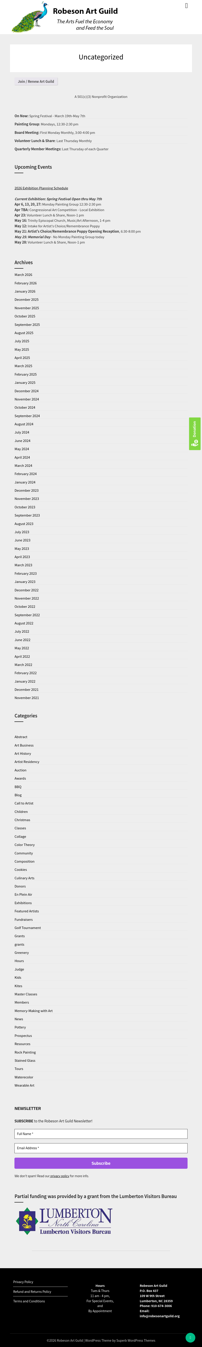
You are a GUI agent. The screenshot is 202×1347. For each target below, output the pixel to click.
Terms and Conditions (29, 1301)
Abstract (20, 736)
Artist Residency (26, 761)
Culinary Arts (24, 878)
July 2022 (21, 631)
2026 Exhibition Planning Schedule (41, 188)
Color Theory (24, 844)
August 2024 (23, 424)
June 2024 (22, 440)
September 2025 (27, 324)
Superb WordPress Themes (135, 1340)
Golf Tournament (27, 927)
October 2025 (24, 316)
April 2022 (22, 656)
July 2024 (21, 432)
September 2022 (27, 614)
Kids (17, 977)
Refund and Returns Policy (32, 1291)
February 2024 (25, 473)
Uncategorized (101, 56)
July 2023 (21, 531)
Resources (22, 1043)
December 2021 (26, 689)
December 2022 (26, 590)
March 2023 (23, 565)
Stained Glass (24, 1060)
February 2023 (25, 573)
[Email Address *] (100, 1148)
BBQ (17, 786)
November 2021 (26, 697)
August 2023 (23, 523)
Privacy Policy (23, 1282)
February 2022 (25, 672)
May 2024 (21, 448)
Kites (18, 985)
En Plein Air (23, 894)
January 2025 (24, 382)
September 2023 (27, 515)
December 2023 (26, 490)
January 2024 (24, 482)
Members (21, 1002)
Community (23, 853)
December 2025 (26, 299)
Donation (194, 434)
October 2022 (24, 606)
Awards (20, 778)
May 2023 (21, 548)
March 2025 (23, 365)
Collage (20, 836)
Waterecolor (23, 1077)
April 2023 (22, 556)
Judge (19, 969)
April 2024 (22, 457)
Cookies (20, 869)
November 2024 (26, 399)
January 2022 (24, 681)
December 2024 (26, 390)
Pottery (20, 1027)
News (18, 1018)
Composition (24, 861)
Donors (20, 886)
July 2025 (21, 341)
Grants (19, 935)
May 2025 (21, 349)
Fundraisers (23, 919)
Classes (20, 828)
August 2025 (23, 332)
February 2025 (25, 374)
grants (19, 944)
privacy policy (59, 1176)
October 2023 (24, 507)
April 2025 (22, 357)
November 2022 (26, 598)
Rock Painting (25, 1052)
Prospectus (23, 1035)
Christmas (22, 819)
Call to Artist (23, 803)
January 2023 (24, 581)
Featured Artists (26, 911)
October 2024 (24, 407)
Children (21, 811)
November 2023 (26, 498)
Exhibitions (23, 902)
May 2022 (21, 648)
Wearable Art (24, 1085)
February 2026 (25, 283)
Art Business (24, 745)
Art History (22, 753)
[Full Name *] (100, 1134)
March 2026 (23, 274)
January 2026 (24, 291)
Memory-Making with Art (33, 1010)
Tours (18, 1068)
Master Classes (25, 994)
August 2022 (23, 623)
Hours (19, 960)
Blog (18, 794)
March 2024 (23, 465)
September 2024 (27, 415)
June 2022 (22, 639)
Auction (20, 770)
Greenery (21, 952)
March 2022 (23, 664)
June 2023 (22, 540)
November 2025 (26, 307)
